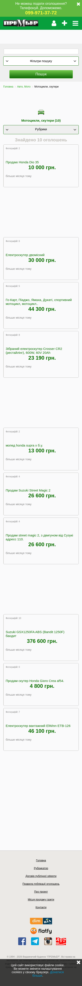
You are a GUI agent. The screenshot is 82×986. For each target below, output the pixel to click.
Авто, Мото (23, 86)
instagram (48, 941)
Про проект (41, 891)
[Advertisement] (41, 35)
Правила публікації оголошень (41, 883)
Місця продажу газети (41, 899)
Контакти (41, 907)
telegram (35, 941)
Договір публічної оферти (41, 876)
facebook (22, 941)
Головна (8, 86)
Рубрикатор (41, 868)
